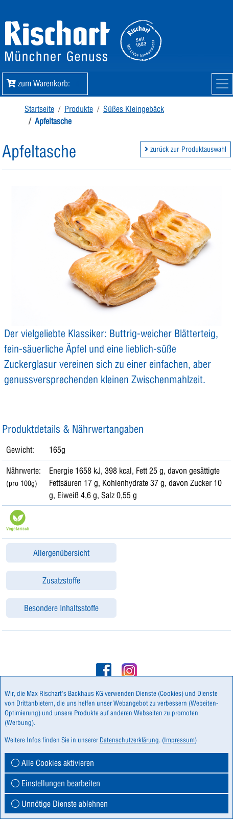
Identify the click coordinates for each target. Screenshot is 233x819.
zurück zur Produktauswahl (185, 149)
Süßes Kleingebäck (133, 109)
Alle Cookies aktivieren (52, 763)
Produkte (78, 109)
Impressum (179, 740)
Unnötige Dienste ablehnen (59, 804)
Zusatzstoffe (61, 580)
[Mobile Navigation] (222, 84)
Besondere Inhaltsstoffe (61, 608)
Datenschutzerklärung (129, 740)
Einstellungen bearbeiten (55, 783)
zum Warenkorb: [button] (45, 83)
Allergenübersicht (61, 553)
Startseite (39, 109)
